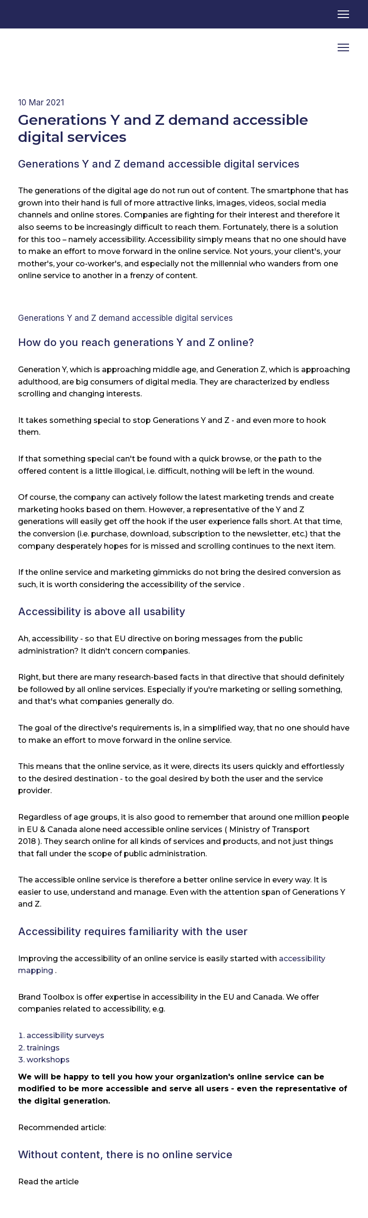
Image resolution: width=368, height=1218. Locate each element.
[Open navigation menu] (343, 14)
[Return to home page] (54, 47)
